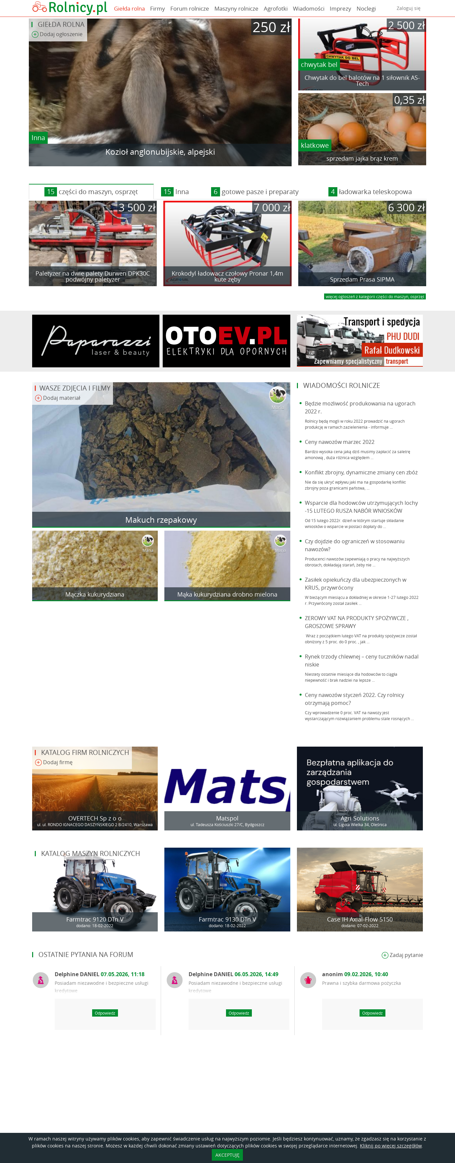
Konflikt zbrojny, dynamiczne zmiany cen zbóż (361, 472)
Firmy (157, 8)
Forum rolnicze (189, 8)
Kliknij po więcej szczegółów (391, 1145)
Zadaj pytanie (402, 955)
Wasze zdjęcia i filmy (74, 388)
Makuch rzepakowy (161, 519)
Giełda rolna (129, 8)
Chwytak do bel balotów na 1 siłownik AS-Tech (362, 80)
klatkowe (315, 145)
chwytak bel (319, 64)
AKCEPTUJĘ (227, 1155)
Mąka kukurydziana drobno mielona (227, 594)
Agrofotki (276, 8)
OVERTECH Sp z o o (95, 818)
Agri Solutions (360, 818)
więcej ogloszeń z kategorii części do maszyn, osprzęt (375, 296)
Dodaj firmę (54, 763)
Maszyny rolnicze (236, 8)
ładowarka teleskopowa (370, 191)
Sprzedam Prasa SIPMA (362, 279)
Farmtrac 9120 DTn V (95, 919)
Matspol (227, 818)
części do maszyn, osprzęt (91, 191)
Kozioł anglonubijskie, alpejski (160, 151)
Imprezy (340, 8)
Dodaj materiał (57, 398)
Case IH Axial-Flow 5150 (360, 919)
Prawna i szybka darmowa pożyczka (361, 983)
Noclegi (366, 8)
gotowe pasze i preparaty (255, 191)
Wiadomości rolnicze (341, 385)
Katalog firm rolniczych (85, 752)
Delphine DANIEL (99, 974)
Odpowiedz (105, 1013)
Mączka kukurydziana (94, 594)
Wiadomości (308, 8)
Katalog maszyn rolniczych (90, 853)
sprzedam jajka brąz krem (362, 158)
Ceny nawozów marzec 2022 (339, 442)
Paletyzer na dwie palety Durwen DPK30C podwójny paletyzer (92, 276)
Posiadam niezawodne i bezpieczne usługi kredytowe (101, 987)
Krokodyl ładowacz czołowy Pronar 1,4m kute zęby (227, 276)
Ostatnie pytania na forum (85, 954)
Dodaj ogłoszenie (57, 34)
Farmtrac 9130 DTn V (227, 919)
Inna (38, 137)
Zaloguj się (409, 8)
